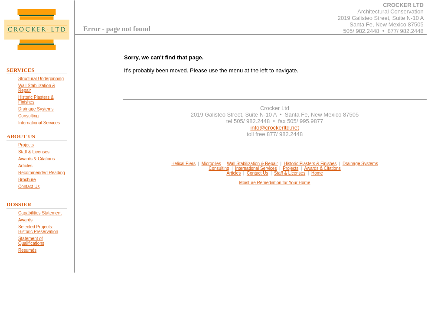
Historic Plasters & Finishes (310, 163)
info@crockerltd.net (274, 127)
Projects (290, 168)
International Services (256, 168)
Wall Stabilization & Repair (252, 163)
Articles (233, 173)
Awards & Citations (322, 168)
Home (317, 173)
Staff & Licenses (289, 173)
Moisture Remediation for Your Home (274, 182)
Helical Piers (183, 163)
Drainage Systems (360, 163)
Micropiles (211, 163)
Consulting (219, 168)
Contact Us (257, 173)
